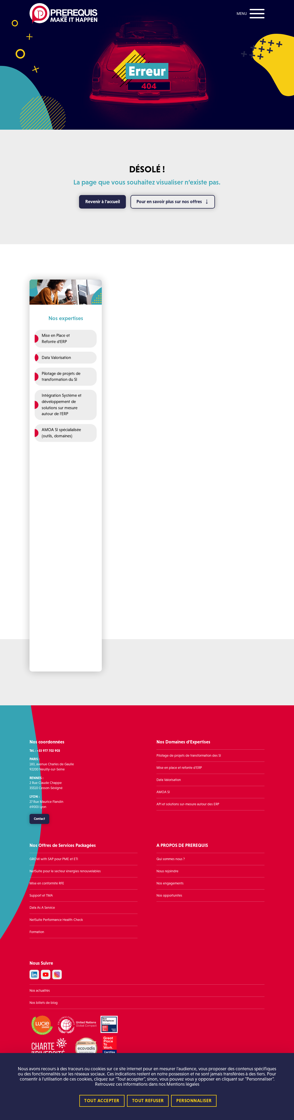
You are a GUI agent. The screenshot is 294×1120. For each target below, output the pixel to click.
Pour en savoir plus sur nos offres (169, 201)
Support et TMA (41, 895)
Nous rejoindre (167, 871)
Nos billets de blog (44, 1003)
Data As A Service (42, 908)
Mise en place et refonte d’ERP (179, 768)
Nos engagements (170, 883)
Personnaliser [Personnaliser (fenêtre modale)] (194, 1100)
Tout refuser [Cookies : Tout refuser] (148, 1100)
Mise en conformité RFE (47, 883)
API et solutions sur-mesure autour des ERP (187, 804)
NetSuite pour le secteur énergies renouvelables (65, 871)
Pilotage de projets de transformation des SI (188, 755)
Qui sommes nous (169, 859)
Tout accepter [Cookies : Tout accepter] (101, 1100)
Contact (39, 819)
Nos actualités (40, 990)
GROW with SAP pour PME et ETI (54, 859)
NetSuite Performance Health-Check (56, 920)
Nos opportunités (169, 895)
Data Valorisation (168, 780)
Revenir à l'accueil (102, 201)
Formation (37, 932)
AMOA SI (163, 792)
